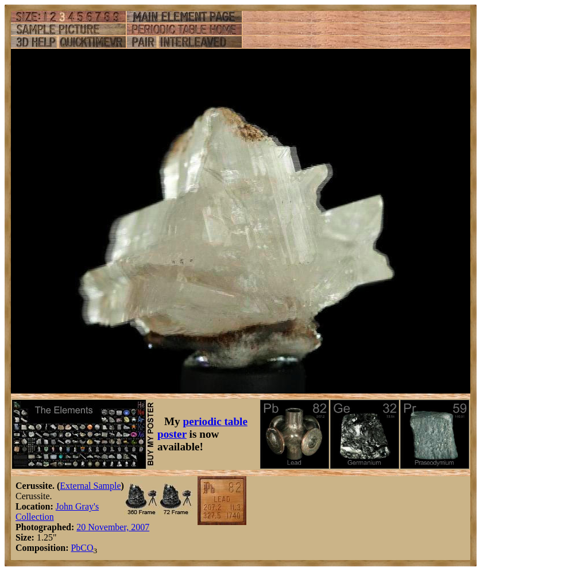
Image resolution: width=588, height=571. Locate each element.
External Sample (90, 486)
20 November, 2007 (112, 527)
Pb (75, 548)
